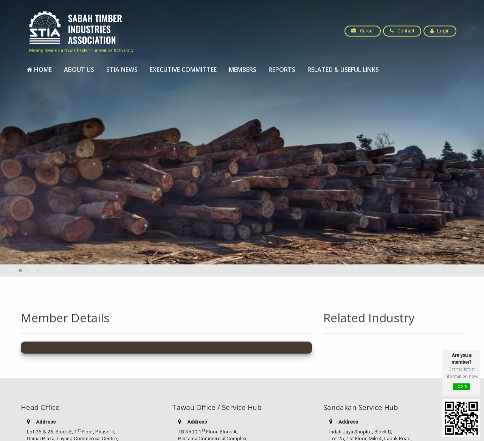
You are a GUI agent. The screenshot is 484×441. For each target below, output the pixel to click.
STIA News (122, 65)
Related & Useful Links (343, 65)
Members (242, 65)
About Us (79, 65)
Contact (402, 27)
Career (362, 27)
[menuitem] (39, 65)
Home (39, 65)
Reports (281, 65)
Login (440, 27)
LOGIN (461, 386)
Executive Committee (183, 65)
